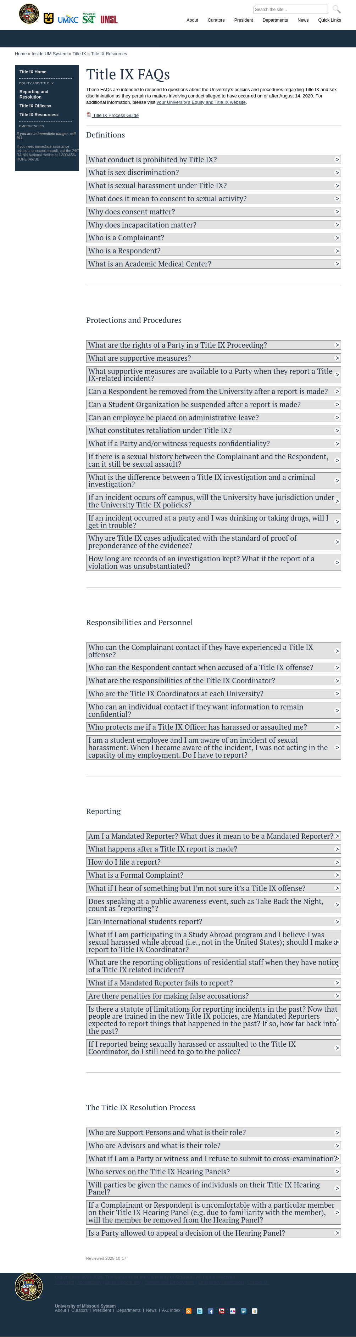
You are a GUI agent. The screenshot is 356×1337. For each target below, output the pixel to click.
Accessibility (89, 1282)
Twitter (199, 1311)
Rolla (90, 17)
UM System (29, 1287)
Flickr (232, 1311)
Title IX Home (33, 71)
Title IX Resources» (39, 114)
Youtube (221, 1311)
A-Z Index (171, 1310)
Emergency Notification (221, 1282)
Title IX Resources (109, 53)
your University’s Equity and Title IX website (201, 102)
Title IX (79, 53)
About (60, 1310)
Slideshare (254, 1311)
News (151, 1310)
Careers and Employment (169, 1282)
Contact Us (258, 1282)
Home (21, 53)
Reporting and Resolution (34, 94)
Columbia (49, 17)
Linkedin (243, 1311)
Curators (79, 1310)
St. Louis (109, 18)
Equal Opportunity (122, 1282)
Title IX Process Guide (112, 115)
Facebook (210, 1311)
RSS (188, 1311)
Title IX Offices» (35, 105)
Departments (128, 1310)
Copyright (64, 1282)
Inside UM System (49, 53)
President (102, 1310)
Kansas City (70, 21)
